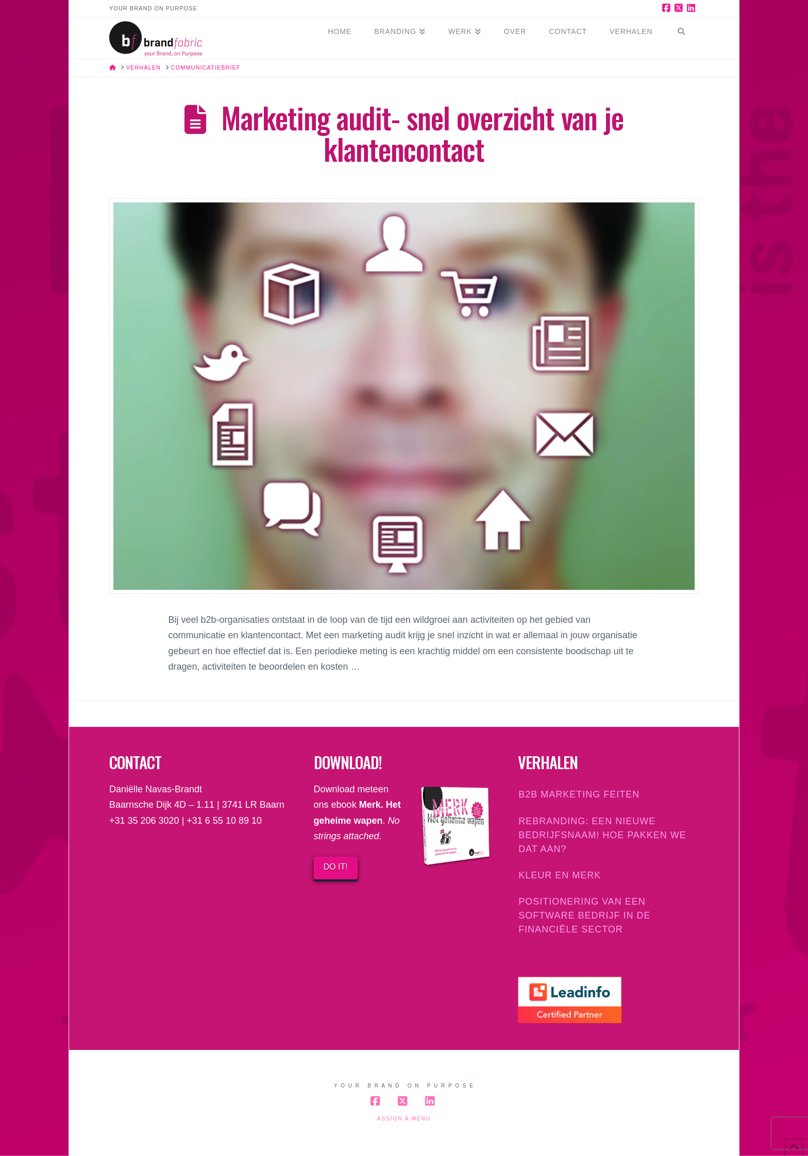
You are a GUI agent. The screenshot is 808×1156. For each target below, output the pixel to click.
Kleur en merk (559, 875)
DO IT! (336, 866)
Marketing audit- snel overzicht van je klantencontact (422, 133)
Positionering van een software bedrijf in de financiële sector (584, 915)
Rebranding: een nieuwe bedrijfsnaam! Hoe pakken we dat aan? (602, 835)
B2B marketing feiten (578, 794)
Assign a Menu (404, 1118)
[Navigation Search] (681, 38)
